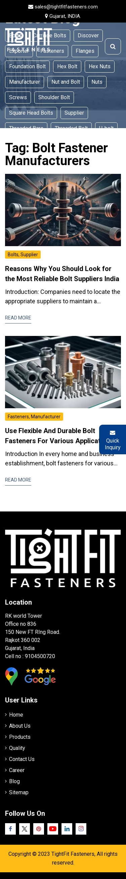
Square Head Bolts (31, 113)
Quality (17, 748)
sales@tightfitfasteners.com (66, 7)
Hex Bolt (67, 66)
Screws (18, 97)
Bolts (13, 254)
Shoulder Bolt (54, 97)
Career (17, 770)
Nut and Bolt (65, 82)
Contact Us (22, 759)
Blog (14, 781)
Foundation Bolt (27, 66)
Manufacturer (24, 82)
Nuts (96, 82)
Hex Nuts (100, 66)
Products (20, 737)
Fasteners (18, 416)
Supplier (74, 113)
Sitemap (19, 792)
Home (16, 715)
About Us (20, 726)
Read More (18, 317)
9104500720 (40, 656)
